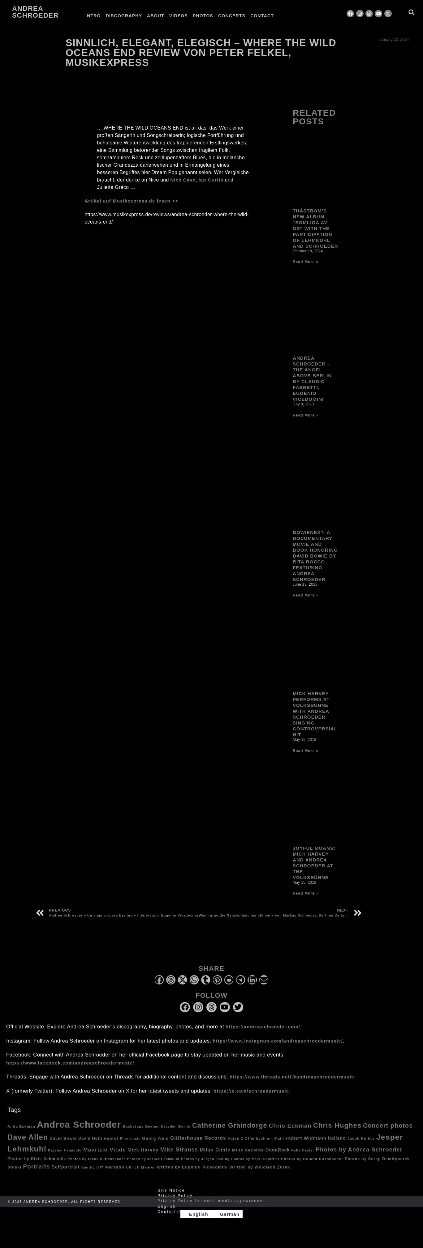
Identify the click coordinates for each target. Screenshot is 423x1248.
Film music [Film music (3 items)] (130, 1144)
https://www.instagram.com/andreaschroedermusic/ (278, 1046)
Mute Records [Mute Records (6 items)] (248, 1155)
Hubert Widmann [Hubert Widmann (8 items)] (306, 1143)
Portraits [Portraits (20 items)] (36, 1172)
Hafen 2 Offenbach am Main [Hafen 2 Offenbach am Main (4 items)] (256, 1144)
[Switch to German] (292, 16)
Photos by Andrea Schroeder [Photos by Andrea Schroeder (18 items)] (359, 1155)
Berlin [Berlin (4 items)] (184, 1132)
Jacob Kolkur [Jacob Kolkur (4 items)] (361, 1144)
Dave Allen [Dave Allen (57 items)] (27, 1143)
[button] (412, 12)
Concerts (231, 15)
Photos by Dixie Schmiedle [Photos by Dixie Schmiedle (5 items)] (36, 1164)
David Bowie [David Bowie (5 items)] (63, 1144)
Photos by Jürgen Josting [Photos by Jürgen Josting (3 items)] (205, 1164)
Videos (178, 15)
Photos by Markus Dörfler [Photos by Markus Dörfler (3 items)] (255, 1164)
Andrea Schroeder (35, 12)
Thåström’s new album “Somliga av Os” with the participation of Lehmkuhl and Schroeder (315, 241)
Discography (124, 15)
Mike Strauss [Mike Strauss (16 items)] (179, 1155)
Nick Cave (183, 179)
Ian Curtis (211, 179)
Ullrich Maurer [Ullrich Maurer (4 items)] (140, 1173)
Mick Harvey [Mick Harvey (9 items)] (143, 1155)
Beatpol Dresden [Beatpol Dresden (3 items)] (161, 1132)
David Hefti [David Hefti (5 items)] (90, 1144)
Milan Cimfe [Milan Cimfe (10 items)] (215, 1155)
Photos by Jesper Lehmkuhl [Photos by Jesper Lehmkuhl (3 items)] (153, 1164)
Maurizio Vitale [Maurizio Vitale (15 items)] (104, 1155)
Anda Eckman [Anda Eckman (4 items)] (21, 1132)
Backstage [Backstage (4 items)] (133, 1132)
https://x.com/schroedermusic (251, 1096)
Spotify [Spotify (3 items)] (88, 1173)
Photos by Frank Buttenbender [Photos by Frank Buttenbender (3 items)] (97, 1164)
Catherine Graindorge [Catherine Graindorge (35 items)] (229, 1131)
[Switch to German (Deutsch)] (211, 1217)
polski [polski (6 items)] (14, 1173)
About (155, 15)
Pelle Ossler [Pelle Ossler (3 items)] (302, 1156)
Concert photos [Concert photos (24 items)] (388, 1131)
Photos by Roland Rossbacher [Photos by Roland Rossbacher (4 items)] (312, 1164)
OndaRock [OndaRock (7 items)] (277, 1155)
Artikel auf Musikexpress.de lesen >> (131, 200)
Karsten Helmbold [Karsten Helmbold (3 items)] (65, 1156)
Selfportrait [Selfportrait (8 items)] (66, 1172)
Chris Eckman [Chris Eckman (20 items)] (290, 1131)
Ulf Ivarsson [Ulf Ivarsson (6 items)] (110, 1173)
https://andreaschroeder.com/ (263, 1032)
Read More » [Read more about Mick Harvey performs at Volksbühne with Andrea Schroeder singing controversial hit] (305, 764)
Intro (93, 15)
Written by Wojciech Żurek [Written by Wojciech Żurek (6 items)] (259, 1173)
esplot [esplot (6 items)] (111, 1144)
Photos (203, 15)
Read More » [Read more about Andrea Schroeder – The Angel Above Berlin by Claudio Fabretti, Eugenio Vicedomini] (305, 428)
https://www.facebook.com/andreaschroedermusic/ (70, 1068)
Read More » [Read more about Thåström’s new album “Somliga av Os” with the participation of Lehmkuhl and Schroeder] (305, 275)
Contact (262, 15)
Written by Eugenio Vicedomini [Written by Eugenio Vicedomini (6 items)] (192, 1173)
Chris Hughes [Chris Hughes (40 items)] (337, 1131)
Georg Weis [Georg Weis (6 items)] (155, 1144)
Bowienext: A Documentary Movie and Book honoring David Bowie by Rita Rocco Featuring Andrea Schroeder (315, 569)
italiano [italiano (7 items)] (337, 1143)
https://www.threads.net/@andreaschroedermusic (292, 1082)
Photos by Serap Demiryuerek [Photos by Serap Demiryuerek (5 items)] (377, 1164)
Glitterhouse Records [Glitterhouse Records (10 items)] (198, 1143)
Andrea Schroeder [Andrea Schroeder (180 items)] (79, 1130)
